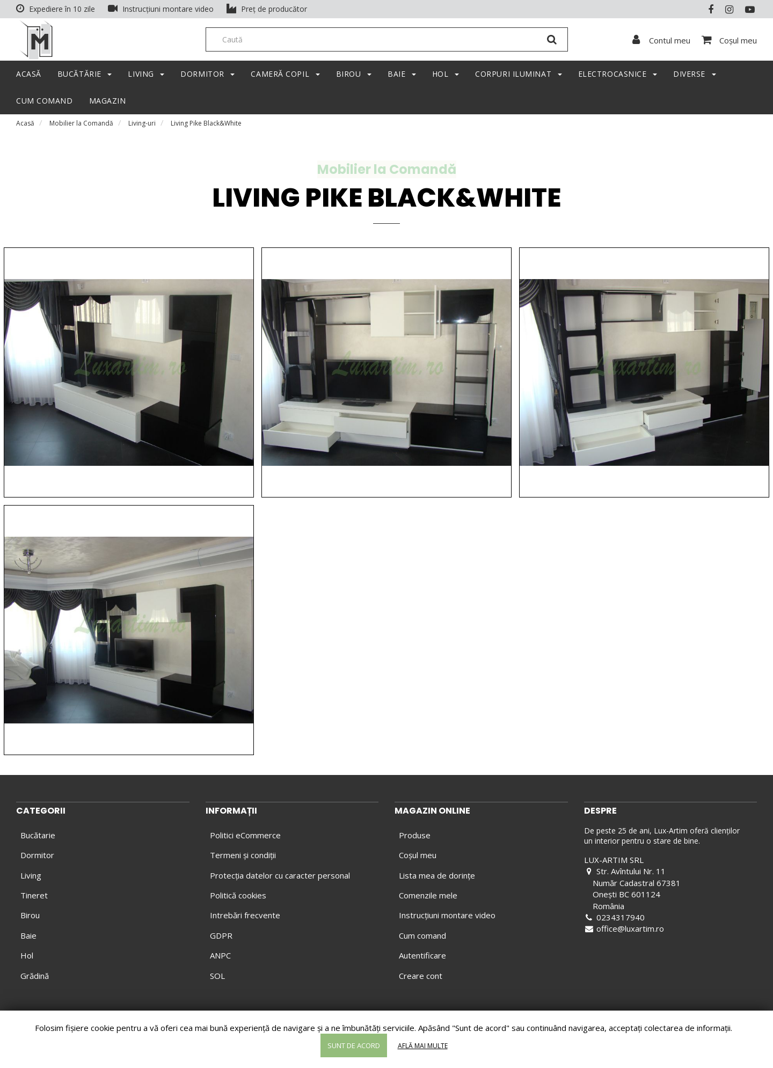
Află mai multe (423, 1045)
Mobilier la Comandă (81, 125)
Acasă (25, 125)
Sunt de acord (353, 1045)
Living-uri (142, 125)
